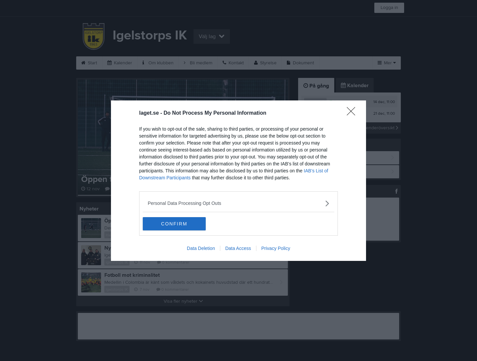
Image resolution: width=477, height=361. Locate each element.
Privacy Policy (275, 248)
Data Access (238, 248)
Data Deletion (201, 248)
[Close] (353, 113)
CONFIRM (174, 223)
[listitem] (238, 203)
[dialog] (238, 180)
